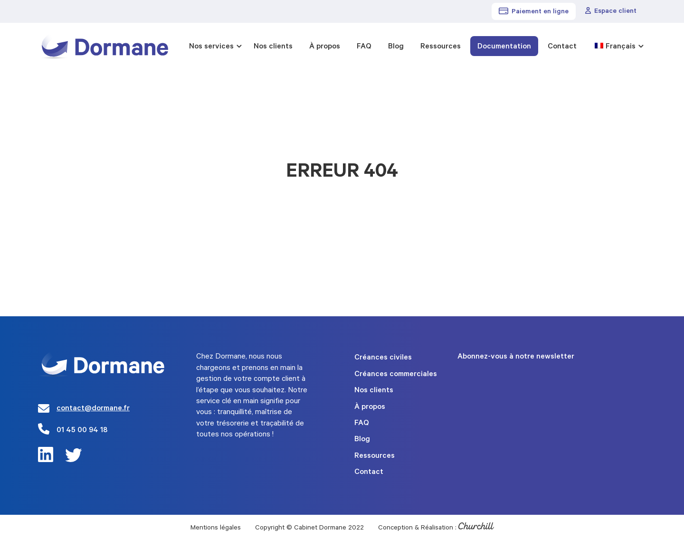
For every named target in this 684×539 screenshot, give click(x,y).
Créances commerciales (395, 374)
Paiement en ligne (534, 12)
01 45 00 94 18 (82, 430)
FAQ (364, 47)
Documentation (504, 47)
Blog (396, 47)
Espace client (610, 11)
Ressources (440, 47)
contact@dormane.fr (93, 409)
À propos (324, 47)
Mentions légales (215, 528)
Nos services (211, 47)
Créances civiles (383, 358)
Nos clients (273, 47)
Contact (562, 47)
